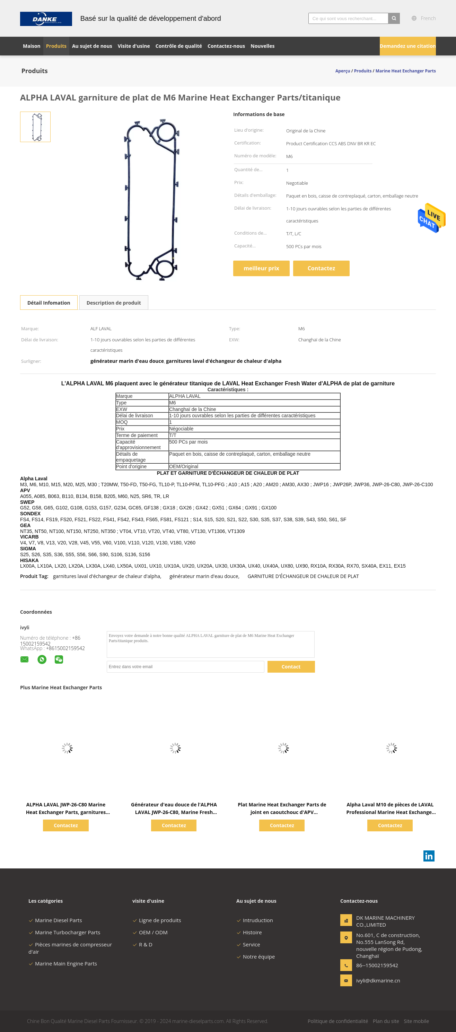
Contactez (321, 268)
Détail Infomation (48, 302)
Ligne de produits (156, 920)
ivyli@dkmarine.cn (378, 980)
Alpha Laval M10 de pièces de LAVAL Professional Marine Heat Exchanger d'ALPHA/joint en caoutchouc (390, 812)
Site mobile (416, 1021)
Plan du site (386, 1021)
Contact (291, 666)
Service (248, 944)
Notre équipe (255, 956)
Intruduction (254, 920)
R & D (142, 944)
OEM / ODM (150, 932)
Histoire (249, 932)
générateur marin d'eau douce (203, 576)
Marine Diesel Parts (55, 920)
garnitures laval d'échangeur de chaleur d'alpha (106, 576)
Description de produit (114, 302)
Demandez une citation (408, 46)
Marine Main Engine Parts (62, 963)
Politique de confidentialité (338, 1021)
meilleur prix (261, 268)
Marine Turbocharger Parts (64, 932)
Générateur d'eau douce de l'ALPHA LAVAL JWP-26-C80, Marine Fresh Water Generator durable (174, 812)
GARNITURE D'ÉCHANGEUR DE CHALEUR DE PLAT (303, 576)
